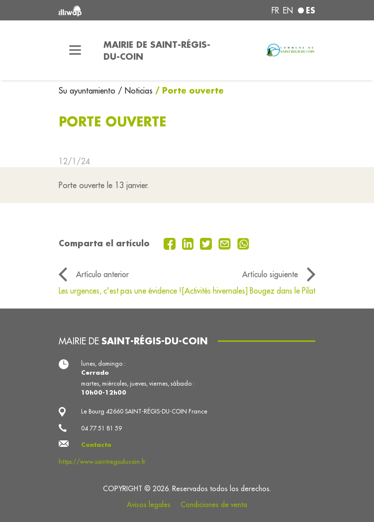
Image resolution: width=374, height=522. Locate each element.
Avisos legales (149, 504)
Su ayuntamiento (88, 91)
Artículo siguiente (270, 274)
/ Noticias (135, 91)
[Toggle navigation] (75, 50)
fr (275, 10)
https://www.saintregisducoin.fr (102, 461)
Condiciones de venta (214, 504)
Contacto (96, 444)
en (288, 10)
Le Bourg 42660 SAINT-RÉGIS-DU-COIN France (144, 411)
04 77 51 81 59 (101, 428)
